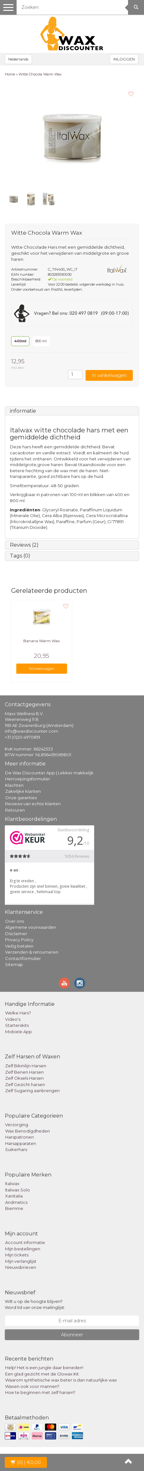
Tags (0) (20, 556)
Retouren (15, 810)
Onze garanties (21, 797)
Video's (12, 1019)
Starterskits (17, 1025)
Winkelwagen (41, 668)
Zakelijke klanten (23, 791)
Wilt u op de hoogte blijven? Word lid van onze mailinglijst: (35, 1304)
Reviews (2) (24, 545)
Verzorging (16, 1124)
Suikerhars (16, 1149)
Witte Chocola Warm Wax (40, 74)
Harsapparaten (20, 1143)
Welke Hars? (18, 1012)
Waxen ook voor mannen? (32, 1386)
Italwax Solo (17, 1189)
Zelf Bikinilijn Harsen (25, 1065)
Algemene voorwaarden (30, 927)
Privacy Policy (19, 939)
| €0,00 (26, 1462)
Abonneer (72, 1335)
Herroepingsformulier (27, 778)
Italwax (12, 1183)
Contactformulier (23, 958)
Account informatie (25, 1242)
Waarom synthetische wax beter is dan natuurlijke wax (61, 1379)
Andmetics (16, 1202)
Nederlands (18, 59)
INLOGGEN (124, 59)
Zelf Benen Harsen (24, 1072)
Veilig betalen (19, 946)
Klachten (14, 785)
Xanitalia (14, 1195)
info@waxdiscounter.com (31, 731)
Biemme (14, 1208)
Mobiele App (18, 1031)
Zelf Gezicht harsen (25, 1084)
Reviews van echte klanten (33, 803)
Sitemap (14, 964)
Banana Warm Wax (41, 640)
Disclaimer (16, 933)
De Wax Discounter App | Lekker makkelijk (49, 772)
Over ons (14, 921)
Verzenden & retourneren (31, 952)
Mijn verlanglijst (20, 1261)
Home (10, 74)
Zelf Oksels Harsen (24, 1078)
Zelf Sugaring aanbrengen (32, 1090)
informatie (23, 411)
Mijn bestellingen (22, 1248)
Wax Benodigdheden (27, 1130)
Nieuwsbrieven (20, 1267)
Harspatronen (19, 1137)
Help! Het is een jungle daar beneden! (44, 1367)
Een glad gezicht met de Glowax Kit (42, 1373)
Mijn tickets (16, 1254)
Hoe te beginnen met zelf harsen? (40, 1392)
